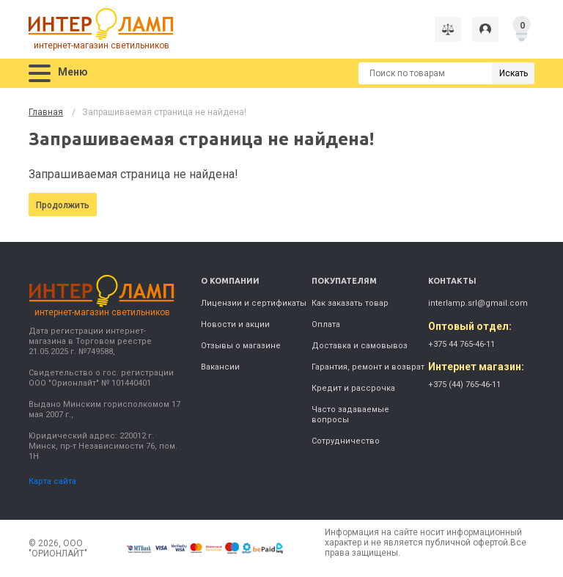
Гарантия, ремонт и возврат (368, 367)
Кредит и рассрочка (353, 388)
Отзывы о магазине (241, 345)
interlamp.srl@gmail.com (478, 303)
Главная (46, 112)
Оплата (326, 324)
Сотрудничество (346, 441)
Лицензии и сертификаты (253, 303)
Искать (513, 73)
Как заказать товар (350, 303)
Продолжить (62, 205)
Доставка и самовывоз (360, 345)
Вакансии (220, 367)
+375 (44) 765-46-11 (464, 384)
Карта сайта (52, 481)
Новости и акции (235, 324)
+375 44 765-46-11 (461, 344)
